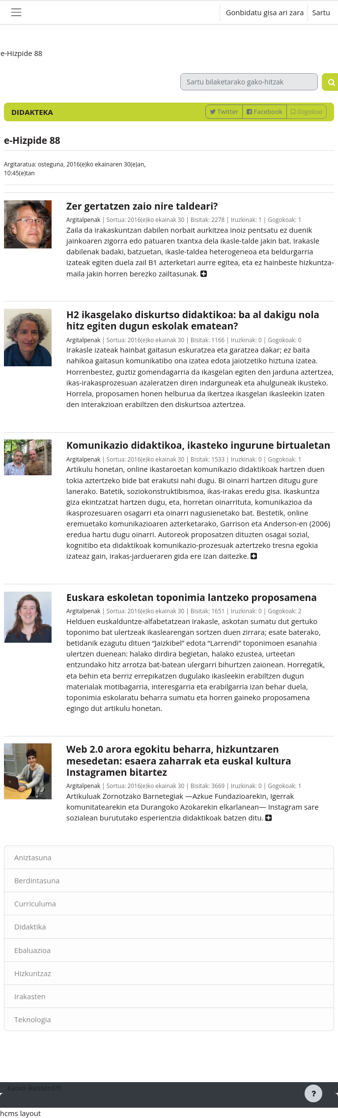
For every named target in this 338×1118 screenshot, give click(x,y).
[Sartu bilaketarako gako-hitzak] (249, 81)
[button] (203, 12)
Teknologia (32, 1019)
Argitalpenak (83, 219)
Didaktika (30, 926)
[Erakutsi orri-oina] (313, 1093)
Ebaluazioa (32, 950)
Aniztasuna (33, 857)
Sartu (321, 12)
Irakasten (30, 996)
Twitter (224, 111)
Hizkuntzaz (32, 973)
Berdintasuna (36, 880)
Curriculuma (35, 903)
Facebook (264, 111)
